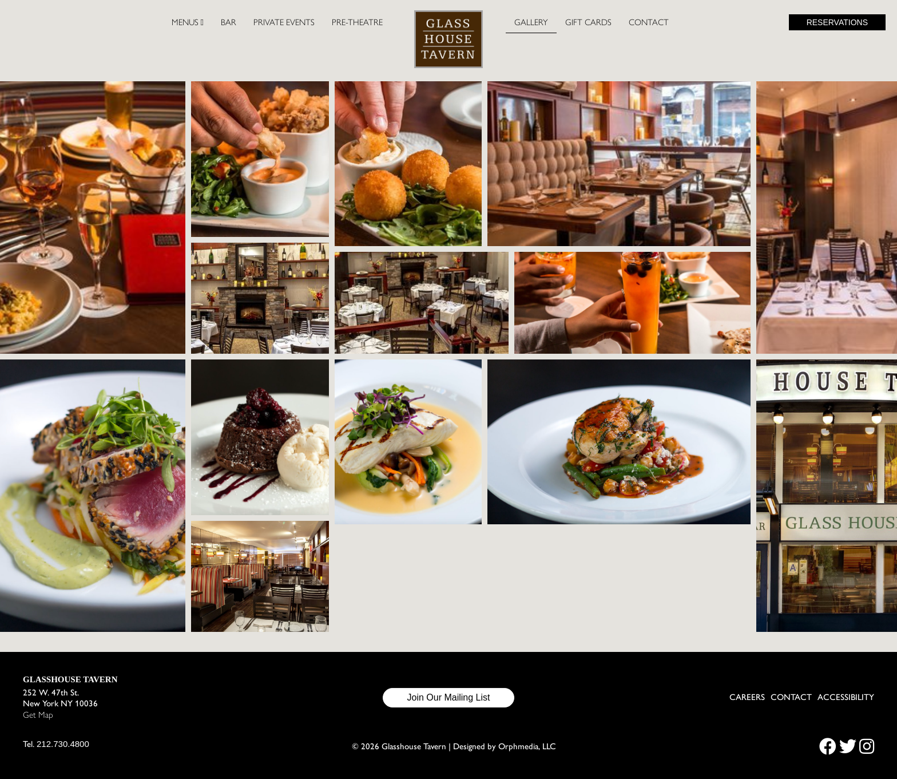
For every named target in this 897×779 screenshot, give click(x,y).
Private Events (284, 22)
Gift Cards (588, 22)
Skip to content (49, 52)
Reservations (837, 22)
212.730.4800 (63, 744)
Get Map (38, 715)
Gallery (531, 22)
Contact (649, 22)
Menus (188, 22)
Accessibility (845, 697)
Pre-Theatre (357, 22)
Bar (228, 22)
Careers (747, 697)
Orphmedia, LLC (527, 746)
